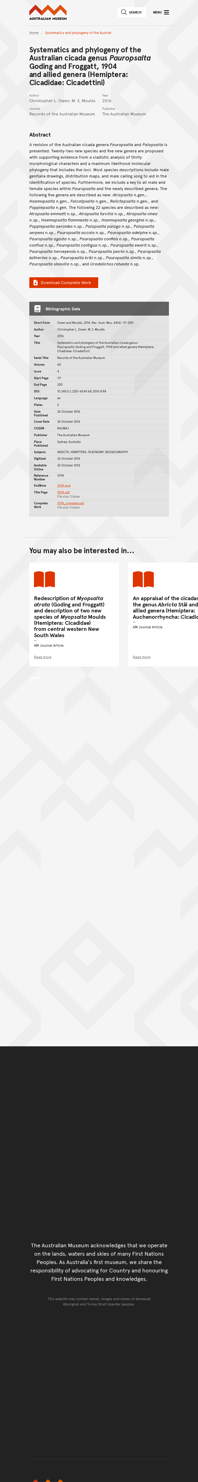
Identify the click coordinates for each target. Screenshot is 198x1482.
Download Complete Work (61, 282)
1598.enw (64, 485)
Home (34, 32)
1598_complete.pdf (70, 503)
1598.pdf (63, 492)
